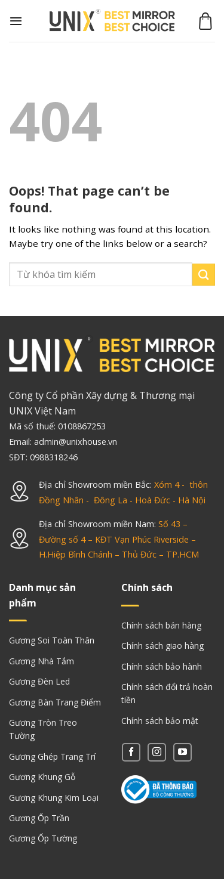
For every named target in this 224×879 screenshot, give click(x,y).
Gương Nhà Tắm (41, 661)
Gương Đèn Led (39, 681)
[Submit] (203, 275)
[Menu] (16, 21)
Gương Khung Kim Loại (54, 797)
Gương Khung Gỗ (42, 776)
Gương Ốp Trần (39, 818)
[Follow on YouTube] (182, 752)
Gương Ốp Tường (43, 838)
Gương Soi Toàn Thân (51, 640)
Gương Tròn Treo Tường (43, 729)
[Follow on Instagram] (157, 752)
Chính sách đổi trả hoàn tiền (167, 693)
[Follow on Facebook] (131, 752)
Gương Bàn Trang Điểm (55, 702)
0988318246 (54, 457)
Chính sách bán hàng (161, 625)
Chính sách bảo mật (159, 720)
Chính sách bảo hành (161, 666)
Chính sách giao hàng (162, 645)
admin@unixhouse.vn (75, 441)
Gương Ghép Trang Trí (52, 756)
